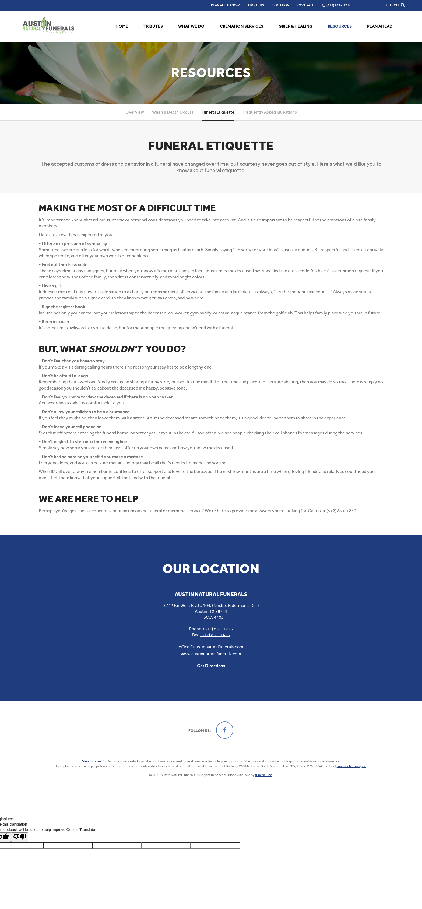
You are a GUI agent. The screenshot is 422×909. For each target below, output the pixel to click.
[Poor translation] (19, 834)
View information (94, 761)
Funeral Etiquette (218, 112)
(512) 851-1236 (218, 628)
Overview (134, 112)
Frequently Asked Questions (269, 112)
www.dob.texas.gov (351, 766)
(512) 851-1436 (215, 634)
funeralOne (263, 775)
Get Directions (211, 665)
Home (121, 26)
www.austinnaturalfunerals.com (211, 653)
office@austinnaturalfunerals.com (211, 646)
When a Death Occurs (173, 112)
